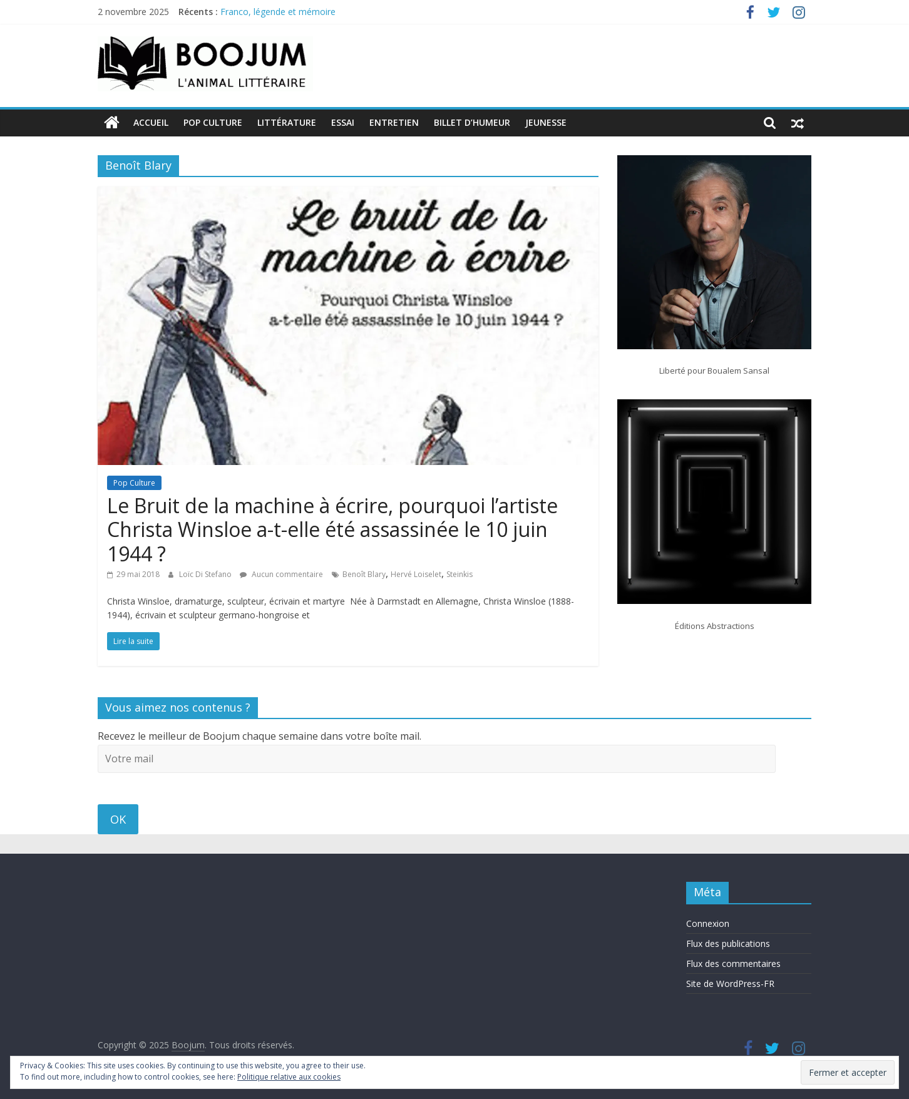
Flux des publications (728, 943)
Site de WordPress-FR (730, 983)
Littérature (286, 122)
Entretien (394, 122)
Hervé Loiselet (416, 574)
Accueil (150, 122)
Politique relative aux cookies (289, 1076)
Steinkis (459, 574)
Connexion (707, 923)
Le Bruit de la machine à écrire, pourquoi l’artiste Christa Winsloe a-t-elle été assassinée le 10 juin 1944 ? (332, 529)
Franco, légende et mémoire (278, 12)
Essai (342, 122)
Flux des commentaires (733, 963)
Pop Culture (212, 122)
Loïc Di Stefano (206, 574)
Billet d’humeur (472, 122)
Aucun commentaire (281, 574)
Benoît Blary (364, 574)
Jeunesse (546, 122)
